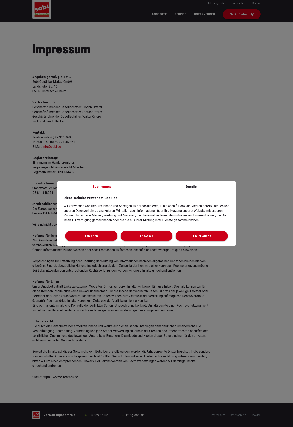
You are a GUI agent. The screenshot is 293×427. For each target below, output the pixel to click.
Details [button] (191, 186)
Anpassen (147, 236)
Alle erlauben (201, 236)
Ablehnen (91, 236)
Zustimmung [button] (102, 186)
